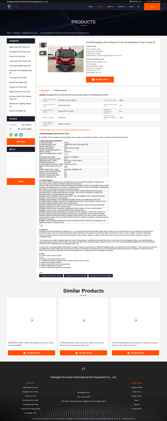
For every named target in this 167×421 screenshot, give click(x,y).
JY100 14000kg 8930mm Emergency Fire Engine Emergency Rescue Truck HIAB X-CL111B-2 (135, 344)
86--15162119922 (153, 1)
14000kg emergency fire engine (51, 275)
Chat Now (21, 142)
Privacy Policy (136, 409)
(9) (20, 105)
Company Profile (136, 387)
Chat (152, 6)
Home (91, 6)
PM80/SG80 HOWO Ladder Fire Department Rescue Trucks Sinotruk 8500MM (30, 344)
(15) (20, 61)
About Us (110, 6)
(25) (17, 56)
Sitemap (136, 404)
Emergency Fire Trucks (29, 33)
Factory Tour (136, 392)
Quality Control (137, 396)
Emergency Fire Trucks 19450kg (100, 275)
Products (100, 6)
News (136, 400)
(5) (20, 72)
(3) (20, 97)
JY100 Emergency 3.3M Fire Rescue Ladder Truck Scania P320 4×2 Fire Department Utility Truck (82, 344)
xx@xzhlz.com (136, 1)
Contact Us (121, 6)
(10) (19, 47)
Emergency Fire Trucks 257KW (75, 275)
